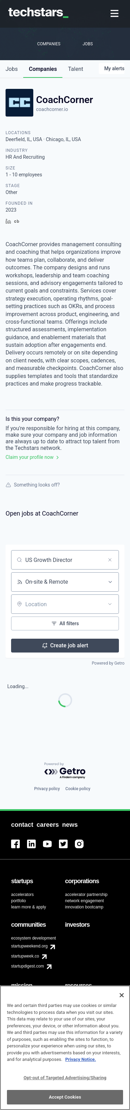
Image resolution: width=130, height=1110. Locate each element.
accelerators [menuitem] (22, 894)
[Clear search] (110, 559)
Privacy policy (47, 788)
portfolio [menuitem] (18, 900)
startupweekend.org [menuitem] (29, 946)
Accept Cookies (65, 1101)
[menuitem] (115, 14)
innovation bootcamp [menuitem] (84, 907)
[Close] (121, 999)
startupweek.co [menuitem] (25, 956)
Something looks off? (33, 485)
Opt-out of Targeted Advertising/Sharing (65, 1082)
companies (43, 69)
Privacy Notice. (80, 1063)
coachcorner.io (52, 109)
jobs (12, 69)
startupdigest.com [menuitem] (27, 966)
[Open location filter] (110, 604)
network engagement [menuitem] (84, 900)
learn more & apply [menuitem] (28, 907)
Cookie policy (78, 788)
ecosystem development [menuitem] (33, 938)
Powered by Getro (108, 663)
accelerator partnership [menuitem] (86, 894)
